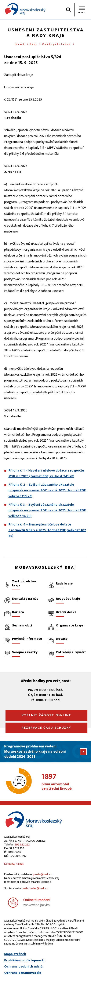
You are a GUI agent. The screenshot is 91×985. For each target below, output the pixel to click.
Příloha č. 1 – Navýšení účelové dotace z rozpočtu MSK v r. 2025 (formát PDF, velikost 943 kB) (46, 473)
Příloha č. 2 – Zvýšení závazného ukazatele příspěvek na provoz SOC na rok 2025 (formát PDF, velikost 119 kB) (47, 490)
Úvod (20, 44)
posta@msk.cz (42, 874)
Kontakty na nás (14, 863)
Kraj (33, 44)
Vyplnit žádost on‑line (46, 715)
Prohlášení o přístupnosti (24, 960)
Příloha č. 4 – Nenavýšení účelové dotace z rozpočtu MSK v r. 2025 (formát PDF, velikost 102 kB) (47, 530)
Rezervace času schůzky (46, 728)
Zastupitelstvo (56, 44)
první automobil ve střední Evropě (64, 782)
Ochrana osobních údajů (23, 967)
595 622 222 (22, 844)
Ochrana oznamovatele (22, 973)
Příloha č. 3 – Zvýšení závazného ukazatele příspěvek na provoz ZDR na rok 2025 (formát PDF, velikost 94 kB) (47, 510)
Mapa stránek (15, 954)
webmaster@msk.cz (35, 888)
